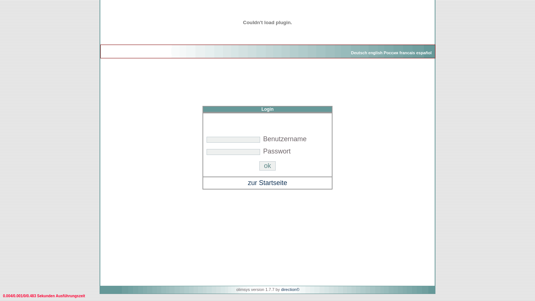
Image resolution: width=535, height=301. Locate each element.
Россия (391, 53)
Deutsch (359, 53)
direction (288, 289)
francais (407, 53)
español (424, 53)
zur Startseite (267, 183)
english (375, 53)
